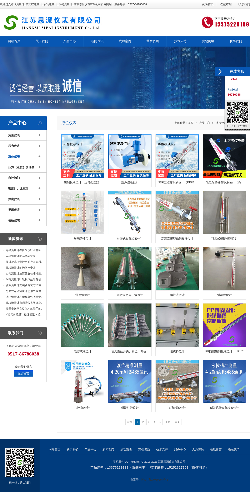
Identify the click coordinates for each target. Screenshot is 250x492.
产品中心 (204, 122)
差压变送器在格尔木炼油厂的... (24, 308)
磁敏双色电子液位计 (130, 295)
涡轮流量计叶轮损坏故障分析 (23, 279)
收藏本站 (226, 4)
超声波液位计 (130, 182)
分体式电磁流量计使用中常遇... (24, 291)
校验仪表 (14, 220)
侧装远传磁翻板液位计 (224, 407)
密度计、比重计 (18, 188)
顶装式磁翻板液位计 (224, 238)
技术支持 (162, 449)
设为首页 (208, 4)
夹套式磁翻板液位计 (130, 238)
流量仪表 (14, 135)
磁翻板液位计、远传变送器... (82, 182)
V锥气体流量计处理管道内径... (24, 314)
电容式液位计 (82, 351)
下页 (167, 422)
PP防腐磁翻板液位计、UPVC (224, 351)
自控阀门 (14, 178)
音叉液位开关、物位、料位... (130, 351)
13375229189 (117, 467)
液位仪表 (14, 156)
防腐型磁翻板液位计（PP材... (177, 182)
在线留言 (23, 373)
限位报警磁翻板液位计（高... (224, 182)
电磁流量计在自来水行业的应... (24, 250)
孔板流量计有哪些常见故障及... (24, 302)
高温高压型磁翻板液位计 (177, 238)
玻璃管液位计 (82, 238)
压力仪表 (14, 146)
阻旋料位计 (177, 351)
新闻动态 (108, 449)
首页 (191, 122)
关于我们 (72, 449)
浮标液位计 (224, 295)
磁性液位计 (82, 407)
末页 (177, 422)
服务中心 (180, 449)
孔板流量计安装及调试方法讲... (24, 285)
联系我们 (244, 4)
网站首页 (54, 449)
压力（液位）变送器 (21, 167)
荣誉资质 (144, 449)
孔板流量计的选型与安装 (21, 267)
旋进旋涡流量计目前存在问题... (24, 261)
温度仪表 (14, 199)
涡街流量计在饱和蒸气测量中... (24, 296)
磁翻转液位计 (177, 407)
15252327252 (178, 467)
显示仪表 (14, 209)
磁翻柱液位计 (130, 407)
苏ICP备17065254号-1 (154, 479)
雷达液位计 (82, 295)
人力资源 (198, 449)
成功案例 (126, 449)
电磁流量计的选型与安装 (21, 256)
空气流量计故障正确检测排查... (24, 273)
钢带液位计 (177, 295)
